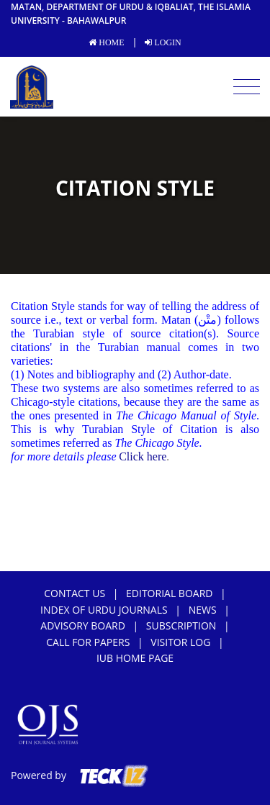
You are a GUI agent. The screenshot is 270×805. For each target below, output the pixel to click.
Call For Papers (88, 642)
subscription (181, 625)
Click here (142, 456)
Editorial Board (169, 593)
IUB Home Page (135, 658)
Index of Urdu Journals (104, 610)
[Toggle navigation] (246, 87)
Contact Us (74, 593)
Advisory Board (82, 625)
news (203, 610)
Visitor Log (180, 642)
